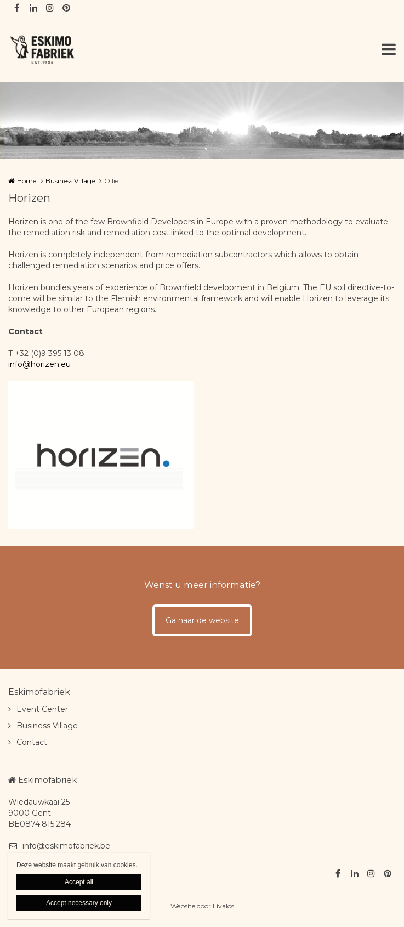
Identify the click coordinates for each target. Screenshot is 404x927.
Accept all (79, 882)
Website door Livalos (202, 906)
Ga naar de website (202, 620)
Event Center (42, 709)
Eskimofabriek (39, 692)
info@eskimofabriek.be (59, 846)
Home (26, 181)
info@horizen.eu (39, 364)
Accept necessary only (79, 903)
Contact (31, 742)
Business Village (70, 181)
